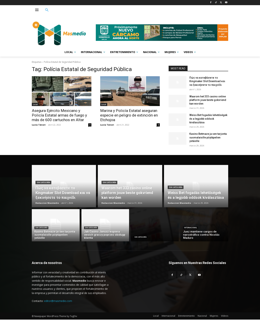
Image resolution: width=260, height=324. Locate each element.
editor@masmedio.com (58, 301)
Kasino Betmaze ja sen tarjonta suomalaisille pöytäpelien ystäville (208, 137)
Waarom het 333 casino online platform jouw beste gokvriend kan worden (207, 100)
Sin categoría (43, 183)
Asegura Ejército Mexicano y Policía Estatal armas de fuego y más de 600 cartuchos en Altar (59, 115)
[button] (46, 10)
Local (35, 104)
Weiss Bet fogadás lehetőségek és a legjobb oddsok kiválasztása (208, 119)
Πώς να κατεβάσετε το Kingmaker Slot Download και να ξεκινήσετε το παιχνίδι (207, 81)
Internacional (190, 228)
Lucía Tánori (39, 124)
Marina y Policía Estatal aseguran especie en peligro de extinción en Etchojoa (129, 115)
